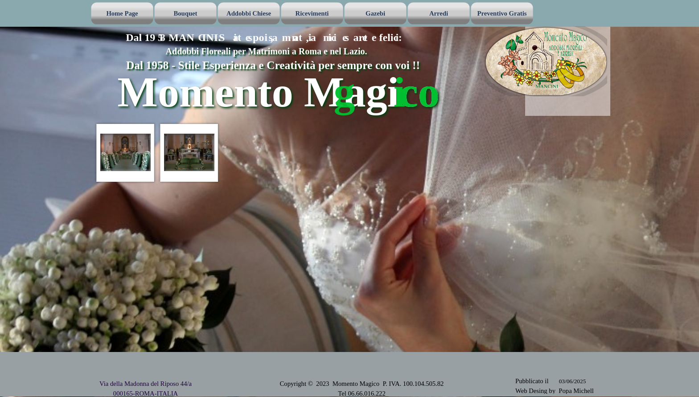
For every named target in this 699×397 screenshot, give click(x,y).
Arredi (438, 13)
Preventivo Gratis (502, 13)
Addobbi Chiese (248, 13)
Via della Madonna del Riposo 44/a (145, 383)
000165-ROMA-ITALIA (145, 393)
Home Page (122, 13)
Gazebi (375, 13)
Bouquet (185, 13)
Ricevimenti (312, 13)
